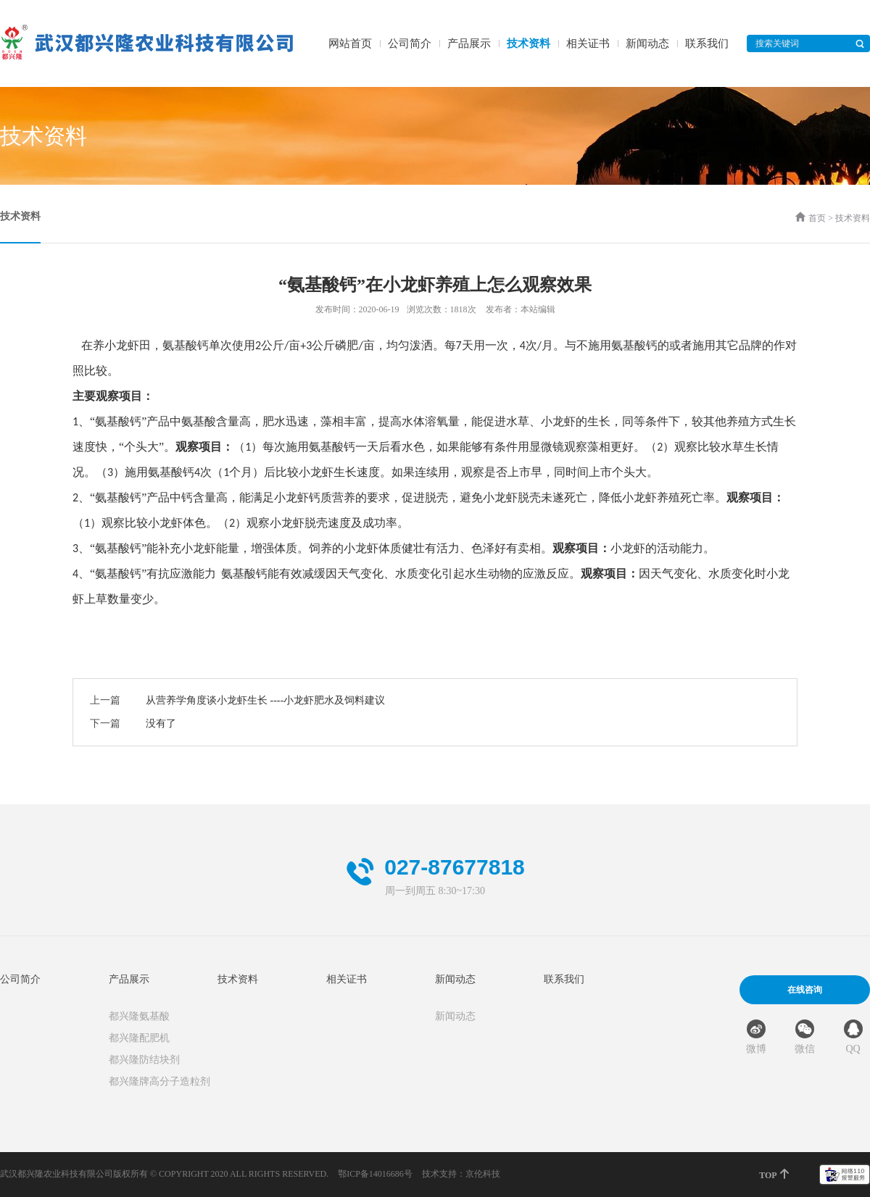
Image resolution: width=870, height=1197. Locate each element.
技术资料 (528, 43)
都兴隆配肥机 (139, 1038)
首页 (817, 218)
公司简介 (409, 43)
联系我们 (707, 43)
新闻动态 (647, 43)
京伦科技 (482, 1174)
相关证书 (588, 43)
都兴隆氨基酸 (139, 1016)
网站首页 (350, 43)
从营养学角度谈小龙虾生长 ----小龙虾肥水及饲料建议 (265, 700)
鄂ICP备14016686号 (375, 1174)
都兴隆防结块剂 (144, 1059)
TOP (774, 1174)
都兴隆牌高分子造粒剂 (159, 1081)
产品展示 (469, 43)
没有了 (161, 723)
